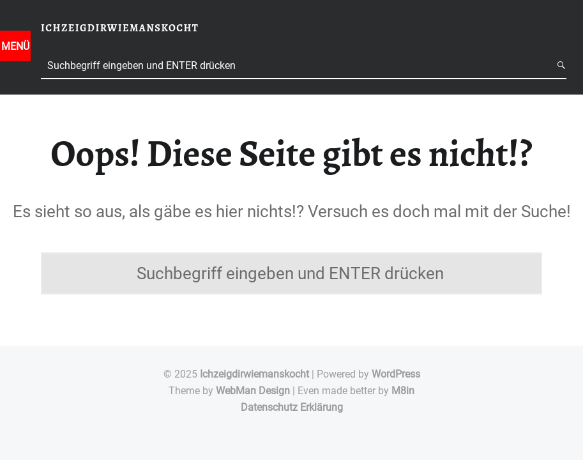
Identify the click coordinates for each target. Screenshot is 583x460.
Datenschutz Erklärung (292, 407)
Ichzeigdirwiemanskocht (254, 374)
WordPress (396, 374)
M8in (402, 391)
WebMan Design (253, 391)
